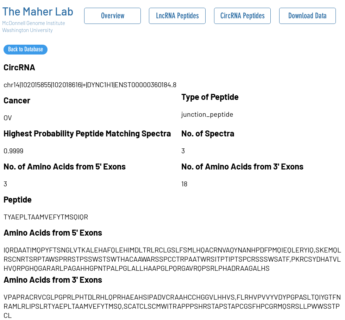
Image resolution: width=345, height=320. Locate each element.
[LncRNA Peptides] (177, 16)
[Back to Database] (26, 50)
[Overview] (112, 16)
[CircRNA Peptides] (242, 16)
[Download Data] (307, 16)
